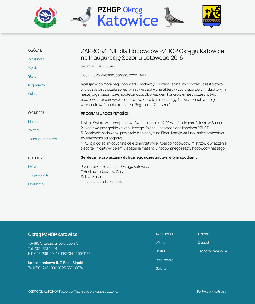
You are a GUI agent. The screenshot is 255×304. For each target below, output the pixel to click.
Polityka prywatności (212, 291)
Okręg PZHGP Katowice (52, 234)
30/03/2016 (88, 66)
